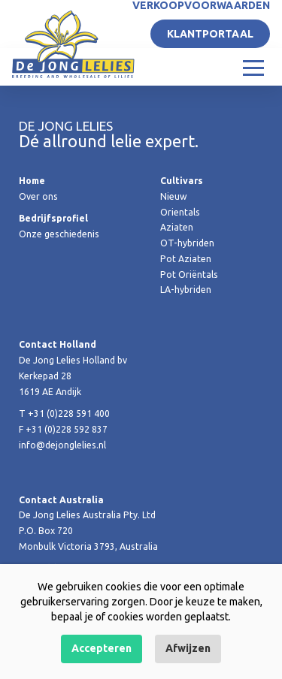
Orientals (180, 212)
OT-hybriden (187, 243)
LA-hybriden (185, 289)
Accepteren (101, 648)
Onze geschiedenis (59, 234)
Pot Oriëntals (189, 274)
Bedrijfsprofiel (53, 218)
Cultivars (181, 181)
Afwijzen (188, 648)
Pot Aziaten (185, 259)
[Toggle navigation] (253, 66)
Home (32, 181)
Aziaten (176, 227)
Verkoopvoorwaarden (201, 5)
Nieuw (173, 196)
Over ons (38, 196)
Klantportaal (210, 34)
